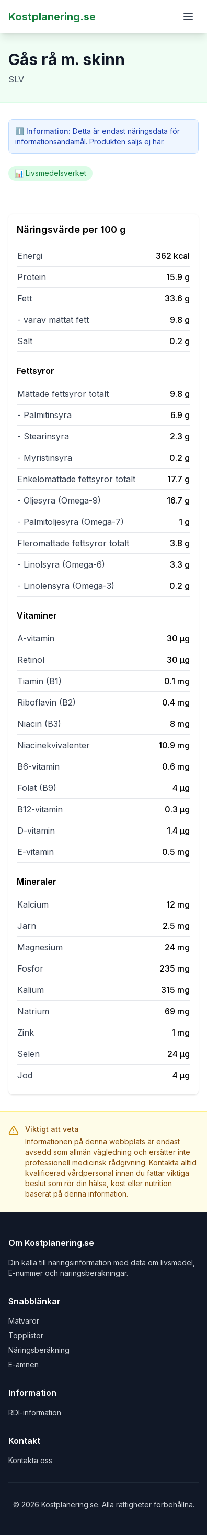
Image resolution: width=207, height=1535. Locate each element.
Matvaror (23, 1320)
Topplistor (25, 1335)
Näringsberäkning (39, 1349)
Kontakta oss (30, 1460)
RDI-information (34, 1412)
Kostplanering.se (52, 16)
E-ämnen (23, 1364)
